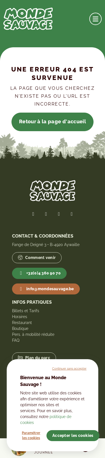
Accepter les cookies (73, 435)
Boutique (20, 328)
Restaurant (22, 322)
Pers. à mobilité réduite (33, 334)
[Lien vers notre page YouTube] (72, 214)
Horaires (19, 316)
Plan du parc (34, 358)
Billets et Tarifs (25, 311)
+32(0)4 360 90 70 (39, 273)
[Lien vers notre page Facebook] (33, 214)
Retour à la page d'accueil (52, 121)
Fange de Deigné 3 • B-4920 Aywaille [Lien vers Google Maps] (46, 244)
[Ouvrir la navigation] (95, 19)
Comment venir (37, 257)
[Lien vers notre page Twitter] (46, 214)
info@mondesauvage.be (46, 289)
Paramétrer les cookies (31, 435)
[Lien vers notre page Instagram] (59, 214)
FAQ (15, 340)
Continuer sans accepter (69, 368)
